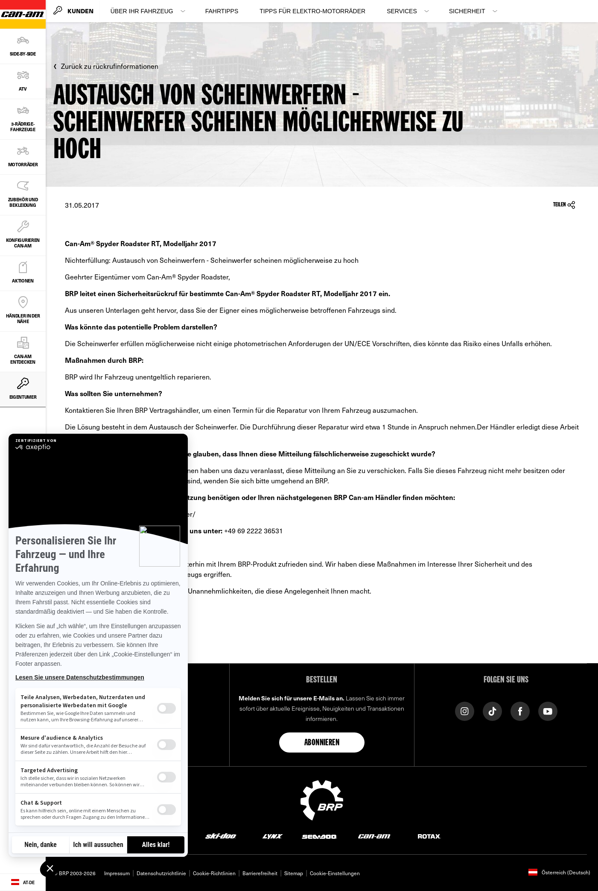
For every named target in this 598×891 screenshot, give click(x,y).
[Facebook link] (520, 710)
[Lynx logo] (272, 836)
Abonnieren (321, 743)
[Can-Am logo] (374, 836)
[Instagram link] (464, 710)
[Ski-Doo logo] (220, 836)
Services (402, 11)
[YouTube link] (547, 710)
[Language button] (23, 882)
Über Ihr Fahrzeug (142, 11)
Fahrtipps (222, 11)
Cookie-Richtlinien (214, 873)
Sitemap (293, 873)
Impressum (117, 873)
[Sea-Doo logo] (319, 836)
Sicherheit (467, 11)
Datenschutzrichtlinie (161, 873)
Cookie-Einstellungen (335, 873)
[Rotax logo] (429, 836)
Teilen (564, 205)
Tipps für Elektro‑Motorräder (312, 11)
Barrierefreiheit (259, 873)
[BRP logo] (321, 799)
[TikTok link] (492, 710)
